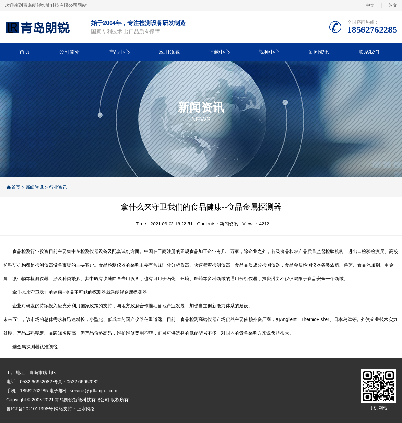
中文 (370, 5)
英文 (392, 5)
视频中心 (269, 52)
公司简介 (69, 52)
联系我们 (369, 52)
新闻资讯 (319, 52)
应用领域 (169, 52)
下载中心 (219, 52)
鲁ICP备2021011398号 (29, 408)
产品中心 (119, 52)
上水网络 (86, 408)
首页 (24, 52)
